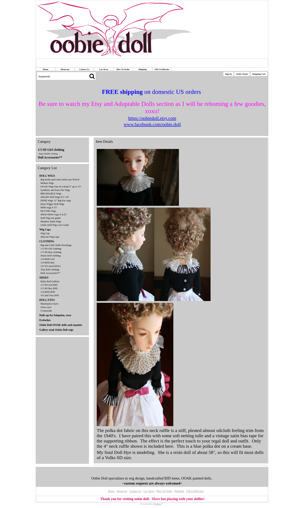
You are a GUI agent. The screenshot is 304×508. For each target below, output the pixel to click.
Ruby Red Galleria (50, 281)
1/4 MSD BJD (48, 291)
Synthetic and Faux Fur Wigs (55, 190)
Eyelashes (45, 320)
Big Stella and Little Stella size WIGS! (60, 179)
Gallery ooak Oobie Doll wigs (56, 329)
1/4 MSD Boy (48, 262)
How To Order (123, 69)
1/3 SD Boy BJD (49, 288)
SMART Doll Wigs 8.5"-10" (55, 197)
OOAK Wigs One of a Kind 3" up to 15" (61, 186)
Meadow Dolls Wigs (51, 221)
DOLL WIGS (47, 175)
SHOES (43, 277)
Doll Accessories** (50, 157)
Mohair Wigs (47, 183)
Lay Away (103, 69)
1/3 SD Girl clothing (51, 149)
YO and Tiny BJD (50, 295)
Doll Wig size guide (51, 217)
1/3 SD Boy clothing (51, 252)
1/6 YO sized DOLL (51, 266)
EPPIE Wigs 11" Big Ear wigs (56, 200)
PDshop (157, 503)
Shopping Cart (259, 74)
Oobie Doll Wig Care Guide (55, 224)
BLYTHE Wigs (48, 210)
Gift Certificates (162, 69)
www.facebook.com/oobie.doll (152, 124)
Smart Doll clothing (50, 255)
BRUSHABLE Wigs (51, 193)
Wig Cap (45, 233)
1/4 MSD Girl (47, 259)
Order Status (242, 74)
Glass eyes (46, 307)
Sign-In (228, 74)
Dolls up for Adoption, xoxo (55, 315)
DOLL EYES (47, 300)
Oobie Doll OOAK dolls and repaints (60, 325)
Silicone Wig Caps (50, 236)
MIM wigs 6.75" (49, 207)
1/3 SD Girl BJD (49, 284)
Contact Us (84, 69)
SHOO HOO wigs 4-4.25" (54, 214)
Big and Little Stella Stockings (56, 245)
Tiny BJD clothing (50, 269)
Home (45, 69)
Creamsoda (46, 310)
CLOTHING (46, 241)
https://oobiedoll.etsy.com (152, 118)
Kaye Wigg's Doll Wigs (52, 204)
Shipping (142, 69)
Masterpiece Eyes (49, 303)
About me (64, 69)
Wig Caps (45, 229)
